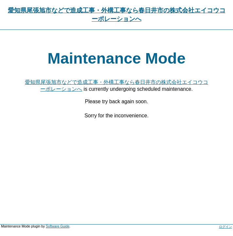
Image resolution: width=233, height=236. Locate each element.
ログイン (225, 226)
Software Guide (57, 226)
